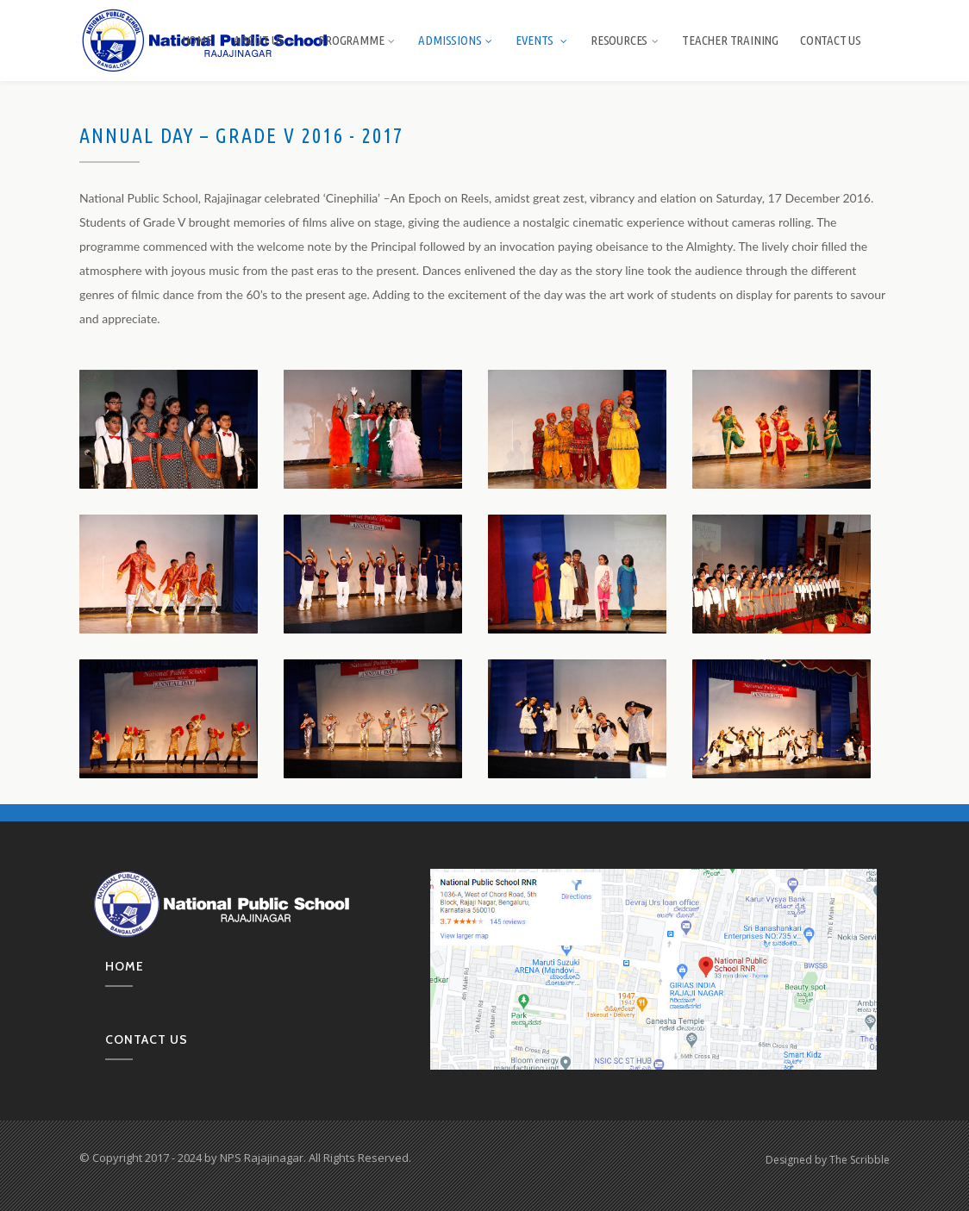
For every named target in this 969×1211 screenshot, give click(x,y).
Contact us (146, 1039)
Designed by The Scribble (828, 1159)
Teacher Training (730, 40)
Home (197, 40)
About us (265, 40)
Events (542, 40)
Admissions (456, 40)
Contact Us (830, 40)
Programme (357, 40)
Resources (625, 40)
